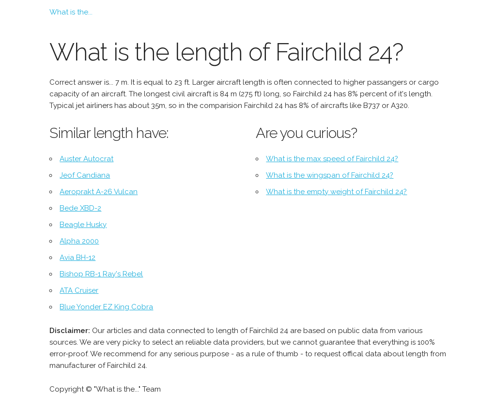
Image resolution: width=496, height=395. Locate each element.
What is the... (71, 12)
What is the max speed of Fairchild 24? (332, 158)
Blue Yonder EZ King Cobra (106, 307)
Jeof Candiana (85, 175)
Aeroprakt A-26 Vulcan (99, 191)
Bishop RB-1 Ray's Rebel (101, 274)
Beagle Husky (83, 224)
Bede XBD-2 (80, 208)
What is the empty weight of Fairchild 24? (336, 191)
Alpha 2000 (79, 241)
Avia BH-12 (77, 257)
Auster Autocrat (86, 158)
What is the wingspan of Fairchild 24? (329, 175)
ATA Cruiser (79, 290)
